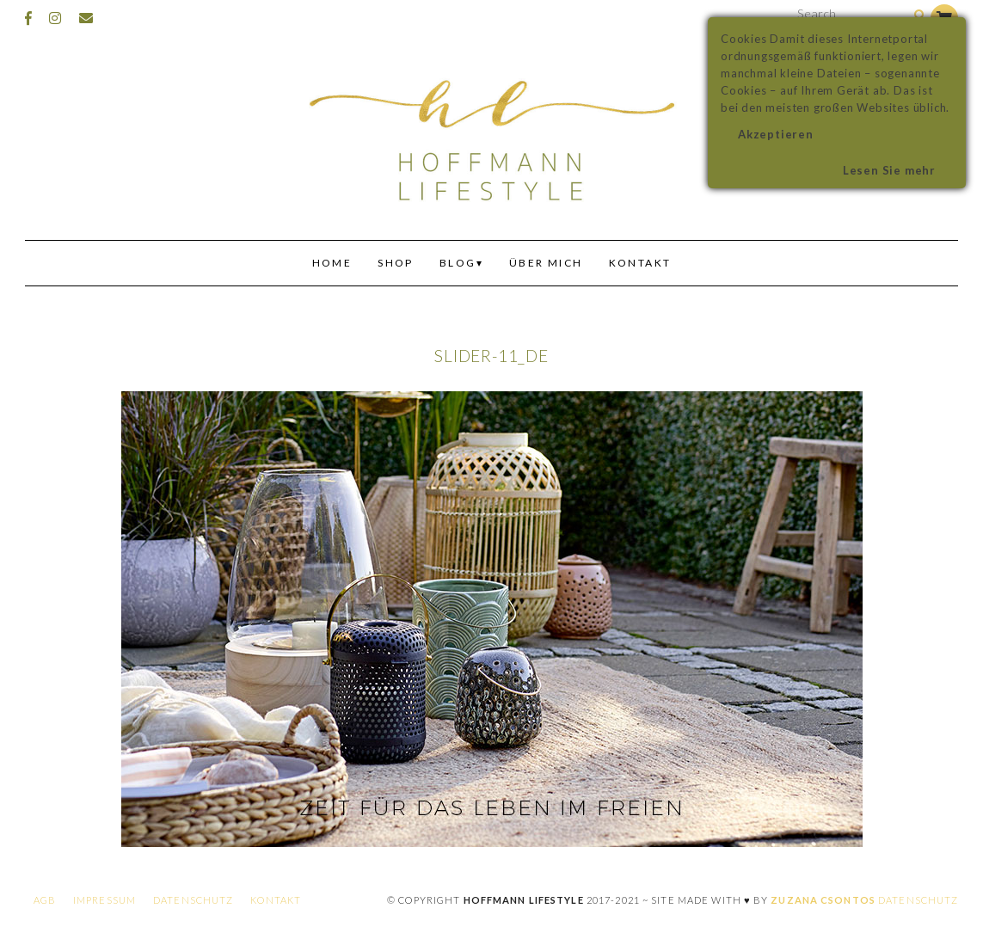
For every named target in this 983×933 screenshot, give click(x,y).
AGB (45, 899)
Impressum (104, 899)
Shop (396, 262)
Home (332, 262)
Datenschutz (193, 899)
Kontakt (640, 262)
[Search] (919, 16)
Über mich (546, 262)
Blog (457, 262)
